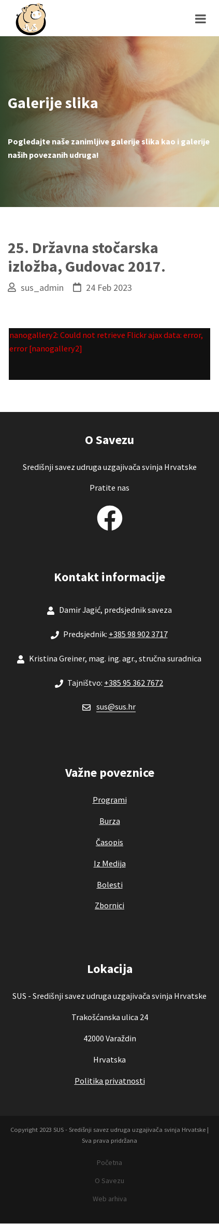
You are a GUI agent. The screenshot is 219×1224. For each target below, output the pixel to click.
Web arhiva (110, 1198)
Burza (109, 821)
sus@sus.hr (116, 706)
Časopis (109, 842)
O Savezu (109, 1180)
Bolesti (110, 884)
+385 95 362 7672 (133, 682)
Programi (110, 799)
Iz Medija (110, 863)
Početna (109, 1162)
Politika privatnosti (110, 1080)
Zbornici (109, 905)
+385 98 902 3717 (138, 634)
